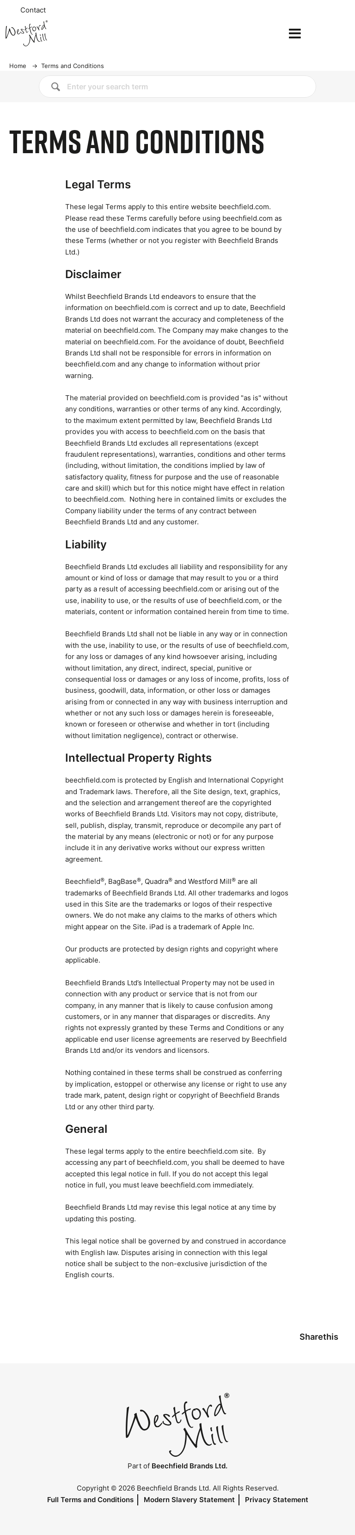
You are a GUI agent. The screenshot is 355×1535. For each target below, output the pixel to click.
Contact (33, 10)
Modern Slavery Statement (189, 1499)
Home (17, 65)
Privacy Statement (276, 1499)
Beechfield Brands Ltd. (189, 1465)
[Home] (57, 33)
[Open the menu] (295, 33)
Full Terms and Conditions (90, 1499)
